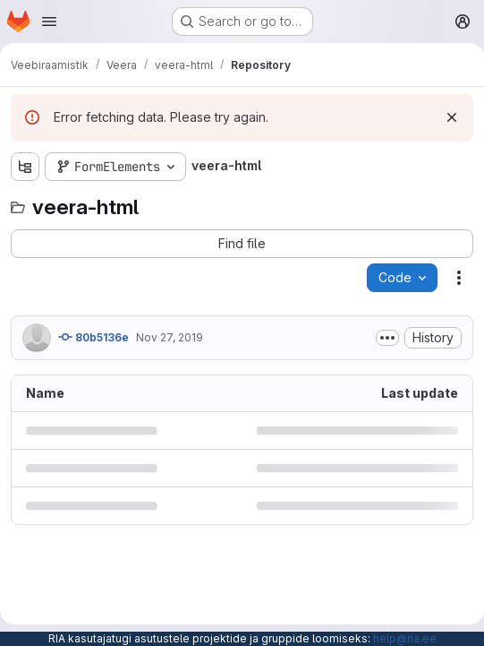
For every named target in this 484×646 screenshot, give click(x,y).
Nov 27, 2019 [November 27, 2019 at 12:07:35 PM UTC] (169, 337)
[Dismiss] (452, 117)
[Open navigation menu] (49, 21)
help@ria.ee (405, 638)
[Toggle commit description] (387, 338)
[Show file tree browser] (25, 166)
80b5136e (93, 337)
